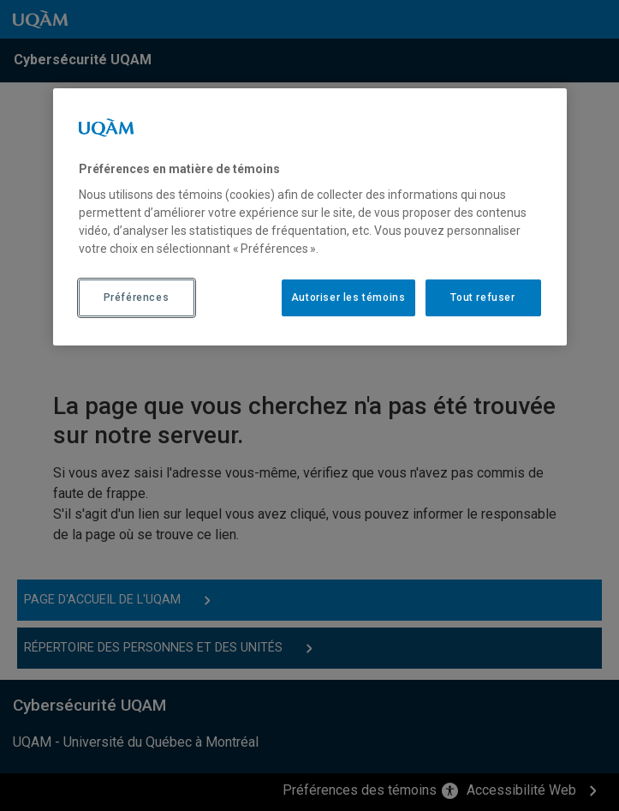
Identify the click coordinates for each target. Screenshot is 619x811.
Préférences (137, 297)
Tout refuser (482, 297)
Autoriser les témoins (348, 297)
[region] (310, 216)
